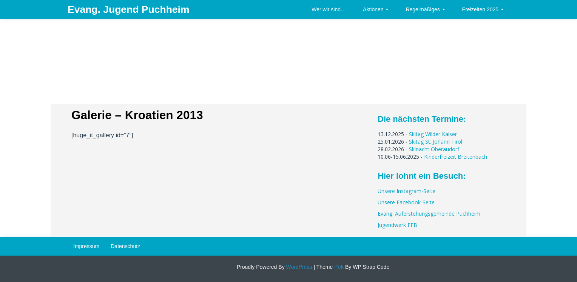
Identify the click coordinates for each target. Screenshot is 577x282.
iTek (338, 267)
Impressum (86, 246)
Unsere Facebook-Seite (406, 202)
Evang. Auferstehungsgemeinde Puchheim (429, 213)
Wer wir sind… (329, 9)
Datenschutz (125, 246)
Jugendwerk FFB (397, 224)
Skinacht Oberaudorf (434, 149)
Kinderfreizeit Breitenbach (455, 156)
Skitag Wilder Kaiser (433, 134)
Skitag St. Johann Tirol (435, 141)
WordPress (298, 267)
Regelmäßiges (425, 9)
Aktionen (376, 9)
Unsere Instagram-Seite (406, 191)
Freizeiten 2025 (483, 9)
